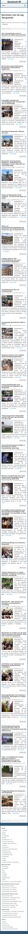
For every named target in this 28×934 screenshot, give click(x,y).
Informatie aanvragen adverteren (9, 928)
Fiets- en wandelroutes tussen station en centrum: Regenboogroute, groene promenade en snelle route (12, 759)
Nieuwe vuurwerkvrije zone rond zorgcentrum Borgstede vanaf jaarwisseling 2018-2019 (13, 477)
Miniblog (4, 837)
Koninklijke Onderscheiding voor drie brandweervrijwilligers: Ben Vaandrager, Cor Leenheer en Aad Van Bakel (13, 512)
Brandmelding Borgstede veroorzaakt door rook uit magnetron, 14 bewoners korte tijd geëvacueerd (13, 728)
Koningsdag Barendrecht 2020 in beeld (13, 323)
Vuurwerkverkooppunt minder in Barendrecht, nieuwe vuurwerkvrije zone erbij (13, 446)
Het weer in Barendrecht (8, 841)
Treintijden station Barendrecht (9, 843)
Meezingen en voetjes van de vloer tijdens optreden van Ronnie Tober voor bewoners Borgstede (14, 634)
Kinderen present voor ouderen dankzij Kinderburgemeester (12, 355)
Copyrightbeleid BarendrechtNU (9, 915)
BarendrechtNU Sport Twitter (9, 907)
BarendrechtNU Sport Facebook (9, 891)
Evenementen (5, 847)
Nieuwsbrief (5, 868)
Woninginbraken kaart (7, 854)
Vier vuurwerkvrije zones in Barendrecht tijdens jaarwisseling (13, 34)
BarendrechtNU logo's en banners (10, 913)
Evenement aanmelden (7, 927)
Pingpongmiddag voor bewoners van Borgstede (13, 791)
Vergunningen (5, 856)
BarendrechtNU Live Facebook (9, 887)
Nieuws (4, 834)
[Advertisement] (15, 10)
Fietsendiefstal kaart (7, 852)
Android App (5, 866)
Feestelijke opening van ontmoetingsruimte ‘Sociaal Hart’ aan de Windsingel (13, 101)
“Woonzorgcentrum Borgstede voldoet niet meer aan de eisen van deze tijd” (12, 417)
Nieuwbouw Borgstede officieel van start (12, 132)
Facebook (4, 874)
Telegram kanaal (6, 877)
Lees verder (11, 58)
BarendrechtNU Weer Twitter (9, 899)
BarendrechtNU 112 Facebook (9, 889)
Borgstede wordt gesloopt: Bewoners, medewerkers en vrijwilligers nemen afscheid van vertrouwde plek (13, 163)
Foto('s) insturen (6, 925)
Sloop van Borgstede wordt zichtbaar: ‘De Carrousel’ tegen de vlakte (13, 196)
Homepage (4, 830)
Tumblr (3, 879)
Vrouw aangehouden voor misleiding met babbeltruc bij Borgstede (12, 386)
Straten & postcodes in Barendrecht (10, 862)
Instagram (4, 876)
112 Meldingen (5, 835)
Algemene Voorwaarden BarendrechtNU (11, 917)
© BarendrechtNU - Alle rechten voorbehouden (13, 911)
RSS (3, 870)
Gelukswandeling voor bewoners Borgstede (13, 543)
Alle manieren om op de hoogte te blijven (11, 881)
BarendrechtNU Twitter (7, 895)
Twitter (3, 872)
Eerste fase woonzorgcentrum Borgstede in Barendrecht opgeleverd (12, 67)
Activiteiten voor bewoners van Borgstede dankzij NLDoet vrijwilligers (12, 665)
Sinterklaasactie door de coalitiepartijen (10, 290)
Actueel (4, 832)
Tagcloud (4, 860)
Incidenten (4, 845)
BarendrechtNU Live (7, 839)
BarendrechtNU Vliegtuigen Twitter (10, 905)
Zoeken (4, 858)
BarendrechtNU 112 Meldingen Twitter (11, 897)
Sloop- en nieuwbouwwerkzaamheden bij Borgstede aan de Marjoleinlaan (12, 227)
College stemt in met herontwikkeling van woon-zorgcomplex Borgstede (11, 260)
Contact (4, 921)
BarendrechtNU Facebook (8, 885)
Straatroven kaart (6, 851)
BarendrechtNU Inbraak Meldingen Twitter (12, 901)
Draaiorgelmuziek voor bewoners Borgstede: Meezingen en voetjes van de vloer (13, 696)
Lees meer (23, 61)
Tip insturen (5, 923)
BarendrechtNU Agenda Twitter (9, 903)
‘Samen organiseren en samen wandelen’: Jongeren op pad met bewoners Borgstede (13, 573)
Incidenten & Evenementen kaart (9, 849)
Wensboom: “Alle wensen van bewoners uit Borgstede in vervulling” (12, 603)
